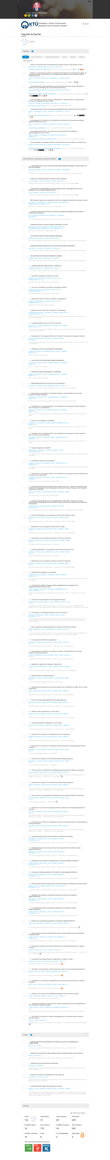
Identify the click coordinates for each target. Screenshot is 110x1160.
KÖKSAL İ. (36, 1007)
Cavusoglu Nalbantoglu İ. (35, 90)
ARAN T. (54, 278)
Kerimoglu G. (50, 90)
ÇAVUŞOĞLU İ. (41, 238)
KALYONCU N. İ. (58, 67)
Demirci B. (42, 181)
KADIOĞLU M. (40, 602)
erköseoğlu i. (32, 642)
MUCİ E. (50, 797)
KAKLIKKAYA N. (57, 1007)
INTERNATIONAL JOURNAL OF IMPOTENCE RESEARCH (42, 94)
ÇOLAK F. (31, 78)
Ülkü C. (45, 111)
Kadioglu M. (43, 144)
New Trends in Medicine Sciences (37, 106)
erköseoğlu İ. (46, 477)
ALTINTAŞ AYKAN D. (47, 492)
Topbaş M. (66, 124)
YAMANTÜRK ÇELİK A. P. (52, 1088)
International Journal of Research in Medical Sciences (43, 139)
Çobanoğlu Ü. (45, 124)
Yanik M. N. (37, 144)
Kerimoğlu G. (57, 169)
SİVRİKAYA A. (36, 135)
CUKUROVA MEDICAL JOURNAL (37, 82)
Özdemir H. (51, 169)
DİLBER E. (60, 772)
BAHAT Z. (31, 111)
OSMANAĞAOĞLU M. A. (35, 204)
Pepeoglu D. (50, 144)
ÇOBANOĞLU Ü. (54, 78)
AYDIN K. (31, 1007)
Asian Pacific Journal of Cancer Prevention (40, 115)
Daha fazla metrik (77, 1113)
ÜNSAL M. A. (55, 961)
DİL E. (34, 103)
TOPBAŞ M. (62, 78)
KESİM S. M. (46, 67)
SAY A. (30, 215)
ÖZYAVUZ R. (37, 78)
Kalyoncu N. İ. (52, 124)
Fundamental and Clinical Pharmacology (39, 69)
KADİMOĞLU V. (48, 1007)
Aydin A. (37, 1020)
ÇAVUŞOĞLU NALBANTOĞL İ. (36, 312)
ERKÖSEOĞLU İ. (33, 67)
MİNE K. (31, 629)
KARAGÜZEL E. (62, 135)
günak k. (31, 691)
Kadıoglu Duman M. (59, 90)
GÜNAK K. (63, 602)
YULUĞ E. (37, 886)
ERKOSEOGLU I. (39, 655)
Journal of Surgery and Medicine (37, 128)
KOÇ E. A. (59, 278)
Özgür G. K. (38, 124)
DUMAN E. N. (55, 971)
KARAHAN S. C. (60, 111)
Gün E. (30, 181)
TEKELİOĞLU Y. (65, 1007)
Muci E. (49, 772)
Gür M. (30, 103)
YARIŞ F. (61, 961)
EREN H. (31, 135)
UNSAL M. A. (51, 950)
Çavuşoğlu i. (43, 506)
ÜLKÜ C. (43, 971)
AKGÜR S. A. (32, 1088)
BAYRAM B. (43, 1088)
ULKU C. (41, 950)
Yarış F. (46, 950)
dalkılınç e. (62, 1088)
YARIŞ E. (52, 67)
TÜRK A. (65, 772)
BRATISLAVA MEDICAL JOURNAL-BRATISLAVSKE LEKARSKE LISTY (45, 148)
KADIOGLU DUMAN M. (43, 227)
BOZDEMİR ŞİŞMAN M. (34, 228)
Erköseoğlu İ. (38, 169)
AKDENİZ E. (39, 103)
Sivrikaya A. (32, 1020)
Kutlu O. (68, 78)
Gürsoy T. (44, 169)
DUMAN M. (40, 67)
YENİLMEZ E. (57, 228)
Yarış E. (48, 192)
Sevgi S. (44, 90)
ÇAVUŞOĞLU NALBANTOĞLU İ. (60, 202)
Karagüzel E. (60, 124)
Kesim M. (31, 144)
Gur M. (30, 937)
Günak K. (50, 666)
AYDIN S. (41, 1007)
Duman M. (31, 169)
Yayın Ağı (27, 41)
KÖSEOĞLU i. (55, 450)
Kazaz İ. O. (31, 124)
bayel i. (37, 1088)
